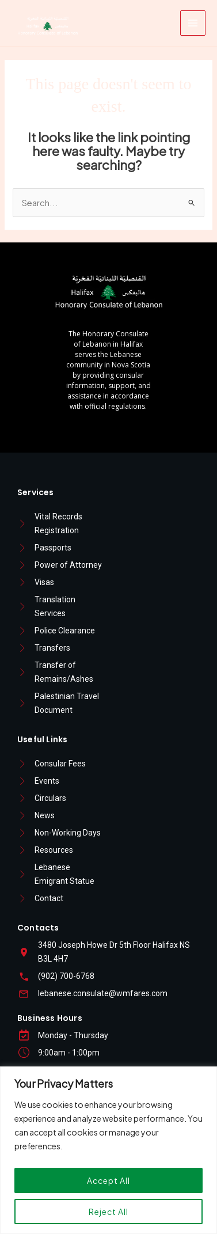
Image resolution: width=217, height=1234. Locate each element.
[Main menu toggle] (192, 23)
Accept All (108, 1180)
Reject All (108, 1211)
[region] (108, 1150)
